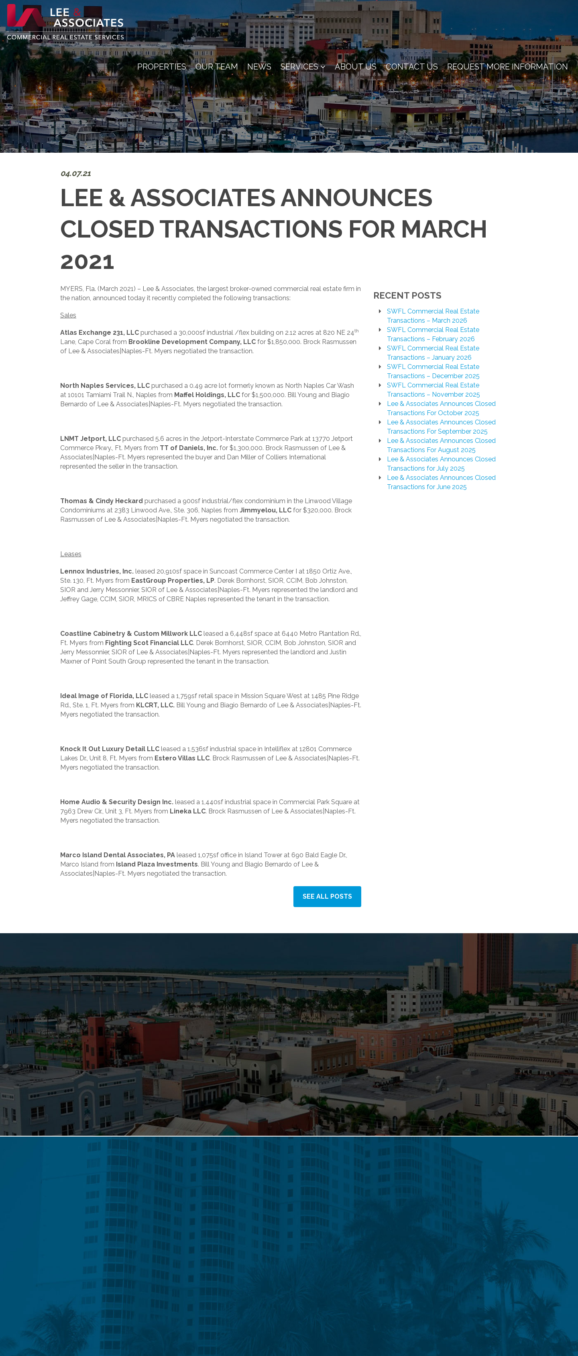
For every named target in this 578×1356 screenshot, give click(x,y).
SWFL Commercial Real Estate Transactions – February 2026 (433, 334)
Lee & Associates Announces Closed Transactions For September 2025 (441, 426)
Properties (161, 67)
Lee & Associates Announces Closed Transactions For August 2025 (441, 445)
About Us (356, 67)
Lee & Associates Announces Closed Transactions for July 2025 (441, 463)
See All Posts (327, 896)
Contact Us (412, 67)
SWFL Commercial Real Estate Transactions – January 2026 (433, 352)
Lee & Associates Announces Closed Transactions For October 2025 (441, 408)
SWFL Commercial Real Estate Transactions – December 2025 (433, 371)
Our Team (216, 67)
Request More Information (507, 67)
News (259, 67)
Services (303, 67)
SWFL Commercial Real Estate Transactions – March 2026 (433, 315)
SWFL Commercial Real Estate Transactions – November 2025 (433, 389)
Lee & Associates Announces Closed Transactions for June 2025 (441, 482)
